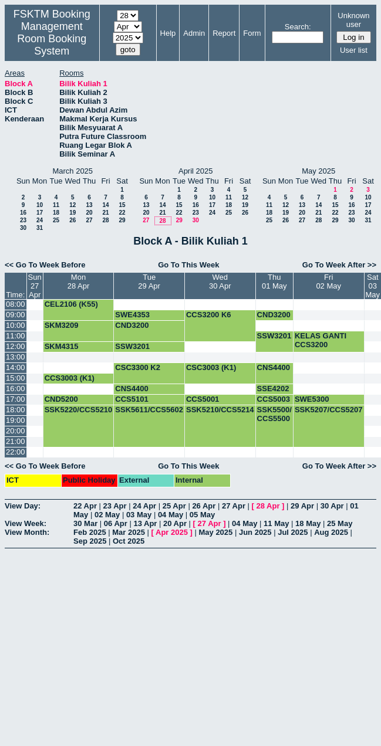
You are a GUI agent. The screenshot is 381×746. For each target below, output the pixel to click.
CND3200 (274, 314)
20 (89, 212)
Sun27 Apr (35, 286)
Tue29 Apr (149, 281)
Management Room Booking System (51, 39)
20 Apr (175, 523)
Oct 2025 (128, 541)
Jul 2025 (293, 532)
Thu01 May (274, 281)
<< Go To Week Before (45, 264)
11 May (276, 523)
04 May (170, 514)
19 (72, 212)
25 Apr (174, 505)
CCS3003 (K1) (70, 378)
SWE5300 (312, 399)
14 (105, 205)
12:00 (15, 346)
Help (168, 33)
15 (122, 205)
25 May (339, 523)
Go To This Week (188, 264)
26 (72, 220)
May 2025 (215, 532)
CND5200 (61, 399)
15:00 (15, 378)
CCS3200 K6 (208, 314)
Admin (194, 33)
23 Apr (115, 505)
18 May (308, 523)
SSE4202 (273, 388)
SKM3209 (62, 325)
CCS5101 (131, 399)
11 (56, 205)
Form (252, 33)
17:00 (15, 399)
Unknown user (353, 20)
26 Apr (203, 505)
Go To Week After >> (339, 264)
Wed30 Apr (220, 281)
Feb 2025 (89, 532)
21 (105, 212)
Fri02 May (328, 281)
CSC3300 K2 (137, 367)
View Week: (25, 523)
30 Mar (85, 523)
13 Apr (145, 523)
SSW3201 (274, 335)
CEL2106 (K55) (71, 304)
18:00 (15, 409)
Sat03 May (373, 286)
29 (122, 220)
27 (89, 220)
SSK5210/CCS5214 (220, 409)
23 (23, 220)
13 (89, 205)
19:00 (15, 420)
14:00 (15, 367)
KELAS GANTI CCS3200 (320, 340)
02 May (107, 514)
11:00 (15, 335)
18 (56, 212)
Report (224, 33)
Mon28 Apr (79, 281)
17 (39, 212)
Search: (298, 26)
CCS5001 (202, 399)
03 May (138, 514)
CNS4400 (273, 367)
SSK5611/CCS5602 (149, 409)
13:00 (15, 356)
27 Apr (233, 505)
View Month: (27, 532)
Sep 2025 (89, 541)
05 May (202, 514)
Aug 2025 (331, 532)
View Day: (23, 505)
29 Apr (302, 505)
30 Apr (332, 505)
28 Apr (268, 505)
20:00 (15, 430)
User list (353, 50)
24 (39, 220)
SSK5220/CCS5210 (79, 409)
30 (23, 228)
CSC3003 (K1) (211, 367)
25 (56, 220)
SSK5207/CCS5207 (329, 409)
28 (105, 220)
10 (39, 205)
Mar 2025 (128, 532)
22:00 (15, 451)
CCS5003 (273, 399)
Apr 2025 (172, 532)
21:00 (15, 441)
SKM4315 (62, 346)
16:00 (15, 388)
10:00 (15, 325)
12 (72, 205)
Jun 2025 (255, 532)
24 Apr (144, 505)
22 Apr (85, 505)
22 (122, 212)
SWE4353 (132, 314)
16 (23, 212)
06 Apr (115, 523)
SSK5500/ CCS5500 (274, 414)
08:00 (15, 304)
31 (39, 228)
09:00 (15, 314)
